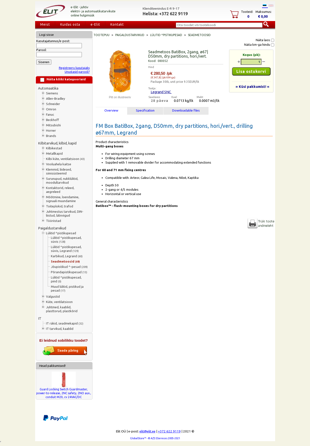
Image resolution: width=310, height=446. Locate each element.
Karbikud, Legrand (67, 256)
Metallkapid (54, 153)
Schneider (53, 104)
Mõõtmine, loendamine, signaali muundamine (62, 199)
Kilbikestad (54, 148)
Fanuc (50, 114)
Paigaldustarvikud (52, 228)
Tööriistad (53, 221)
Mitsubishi (53, 125)
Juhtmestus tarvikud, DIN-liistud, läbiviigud (64, 213)
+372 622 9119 (169, 431)
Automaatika (48, 88)
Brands (51, 136)
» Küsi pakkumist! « (252, 86)
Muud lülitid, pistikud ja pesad (67, 288)
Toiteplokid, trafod (59, 206)
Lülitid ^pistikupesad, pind (66, 279)
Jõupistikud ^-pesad (69, 267)
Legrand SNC (161, 92)
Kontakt (117, 24)
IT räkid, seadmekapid (64, 323)
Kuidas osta (70, 24)
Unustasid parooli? (77, 71)
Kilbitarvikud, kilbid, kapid (57, 143)
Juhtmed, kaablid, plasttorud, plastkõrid (62, 309)
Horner (51, 130)
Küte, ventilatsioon (59, 302)
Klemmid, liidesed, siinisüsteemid (59, 171)
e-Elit (95, 24)
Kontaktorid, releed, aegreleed (60, 190)
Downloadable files (186, 110)
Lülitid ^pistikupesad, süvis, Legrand (66, 249)
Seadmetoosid (65, 261)
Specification (145, 110)
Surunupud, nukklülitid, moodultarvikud (62, 180)
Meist (45, 24)
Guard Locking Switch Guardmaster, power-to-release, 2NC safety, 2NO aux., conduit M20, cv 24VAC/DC (63, 393)
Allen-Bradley (55, 98)
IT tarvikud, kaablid (59, 329)
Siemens (52, 93)
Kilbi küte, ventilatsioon (65, 159)
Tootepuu (101, 35)
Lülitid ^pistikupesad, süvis (66, 239)
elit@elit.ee (147, 431)
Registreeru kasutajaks (74, 67)
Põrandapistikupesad (69, 272)
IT (39, 318)
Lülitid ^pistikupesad (61, 233)
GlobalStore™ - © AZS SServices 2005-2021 (155, 438)
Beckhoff (52, 120)
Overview (111, 110)
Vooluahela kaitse (58, 164)
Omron (51, 109)
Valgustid (53, 296)
